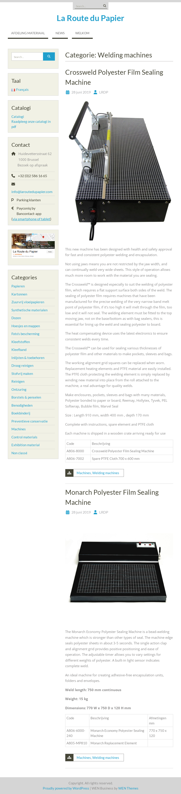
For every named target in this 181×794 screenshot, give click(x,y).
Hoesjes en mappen (25, 326)
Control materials (24, 437)
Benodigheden (21, 405)
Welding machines (105, 473)
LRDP (103, 92)
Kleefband (18, 350)
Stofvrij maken (22, 374)
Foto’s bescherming (25, 334)
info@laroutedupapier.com (31, 191)
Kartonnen (19, 294)
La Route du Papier (90, 18)
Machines (84, 473)
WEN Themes (128, 788)
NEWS (60, 33)
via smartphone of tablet (31, 219)
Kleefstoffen (20, 342)
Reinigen (17, 381)
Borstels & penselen (26, 397)
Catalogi (17, 117)
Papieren (18, 286)
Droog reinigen (22, 365)
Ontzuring (18, 389)
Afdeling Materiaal (28, 33)
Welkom (82, 33)
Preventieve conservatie (29, 421)
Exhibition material (25, 445)
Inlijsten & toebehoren (27, 358)
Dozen (16, 318)
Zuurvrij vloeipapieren (27, 302)
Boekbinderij (20, 413)
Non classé (19, 453)
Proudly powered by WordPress (66, 788)
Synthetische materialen (29, 310)
